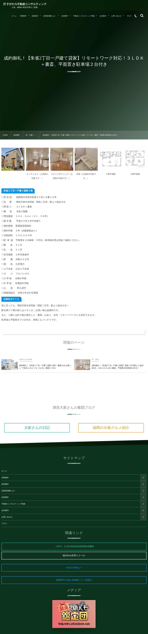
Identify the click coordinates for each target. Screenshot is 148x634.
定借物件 (5, 497)
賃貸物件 (5, 484)
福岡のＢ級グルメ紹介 (111, 428)
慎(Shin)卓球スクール (74, 555)
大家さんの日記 (37, 428)
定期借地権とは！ (8, 491)
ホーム (4, 471)
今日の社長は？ (74, 567)
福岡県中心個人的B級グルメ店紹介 (74, 580)
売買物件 (5, 478)
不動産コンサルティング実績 (13, 504)
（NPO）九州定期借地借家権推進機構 (74, 546)
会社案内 (5, 510)
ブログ (4, 523)
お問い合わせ (6, 517)
